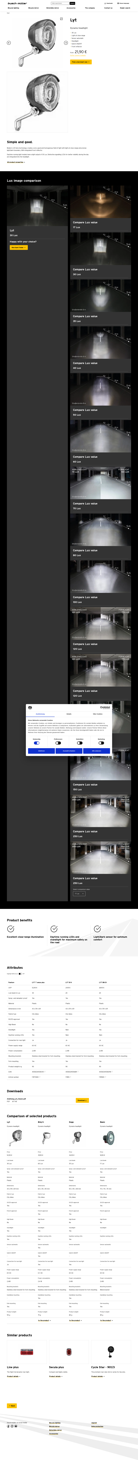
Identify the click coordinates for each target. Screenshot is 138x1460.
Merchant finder (17, 247)
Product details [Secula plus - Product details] (55, 1376)
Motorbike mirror (55, 1430)
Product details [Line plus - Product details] (12, 1376)
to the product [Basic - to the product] (105, 1320)
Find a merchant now (79, 62)
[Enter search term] (60, 3)
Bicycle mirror (54, 1426)
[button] (14, 8)
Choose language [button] (123, 3)
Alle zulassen (96, 751)
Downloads (108, 3)
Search (72, 3)
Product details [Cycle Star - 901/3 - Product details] (97, 1376)
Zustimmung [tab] (40, 714)
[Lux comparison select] (79, 893)
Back (13, 1406)
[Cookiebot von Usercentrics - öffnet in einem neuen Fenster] (101, 707)
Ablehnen (41, 751)
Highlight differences (16, 974)
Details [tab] (69, 714)
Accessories (53, 1434)
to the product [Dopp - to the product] (74, 1320)
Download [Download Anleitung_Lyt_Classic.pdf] (81, 1100)
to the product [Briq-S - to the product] (43, 1320)
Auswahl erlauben (69, 751)
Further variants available (78, 55)
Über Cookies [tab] (97, 714)
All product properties (15, 162)
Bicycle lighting (54, 1423)
